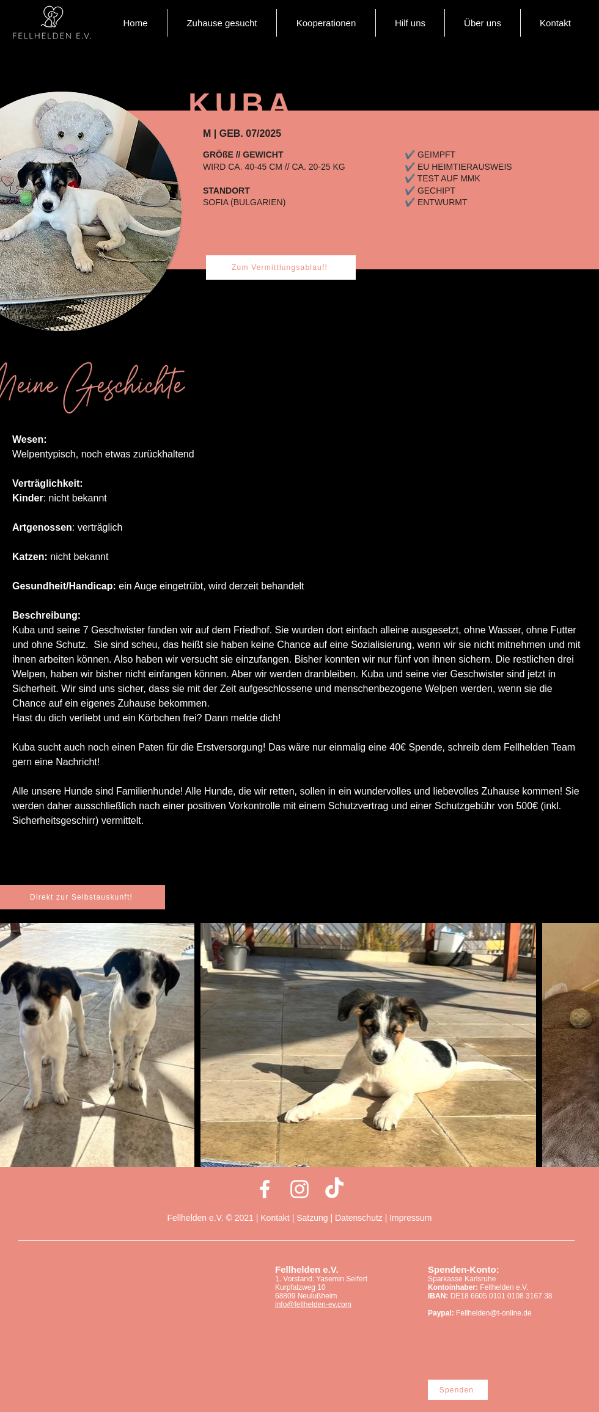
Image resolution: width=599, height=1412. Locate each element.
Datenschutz (359, 1218)
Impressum (410, 1218)
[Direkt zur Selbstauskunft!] (82, 897)
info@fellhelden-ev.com (313, 1304)
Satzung (312, 1218)
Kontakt (276, 1218)
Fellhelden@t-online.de (494, 1313)
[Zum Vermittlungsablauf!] (281, 267)
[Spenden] (458, 1390)
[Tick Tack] (334, 1189)
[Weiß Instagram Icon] (299, 1189)
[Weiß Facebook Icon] (264, 1189)
